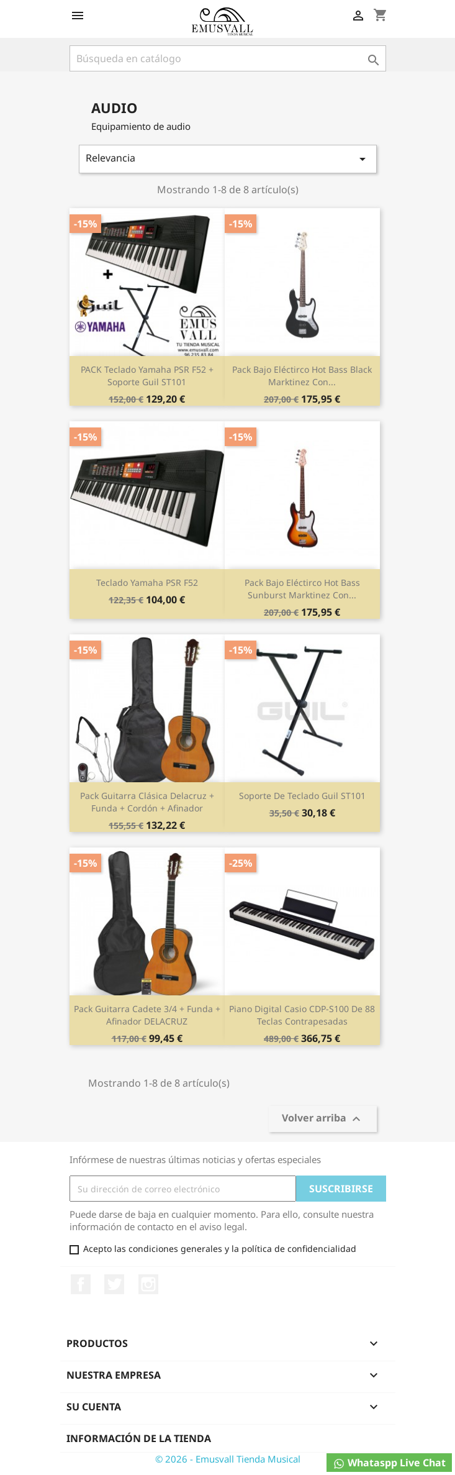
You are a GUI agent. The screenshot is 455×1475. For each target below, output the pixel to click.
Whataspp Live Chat (389, 1463)
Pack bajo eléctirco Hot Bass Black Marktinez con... (302, 375)
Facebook (81, 1284)
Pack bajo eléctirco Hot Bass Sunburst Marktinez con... (302, 589)
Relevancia (228, 159)
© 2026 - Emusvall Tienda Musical (227, 1459)
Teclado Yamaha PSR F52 (147, 582)
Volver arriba (323, 1119)
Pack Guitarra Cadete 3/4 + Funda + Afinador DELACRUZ (147, 1015)
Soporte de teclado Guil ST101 (302, 795)
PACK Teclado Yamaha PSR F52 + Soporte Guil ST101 (147, 375)
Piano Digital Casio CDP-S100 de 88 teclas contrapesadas (302, 1015)
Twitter (114, 1284)
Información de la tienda (138, 1438)
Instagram (148, 1284)
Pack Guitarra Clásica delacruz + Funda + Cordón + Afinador (147, 802)
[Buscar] (228, 58)
